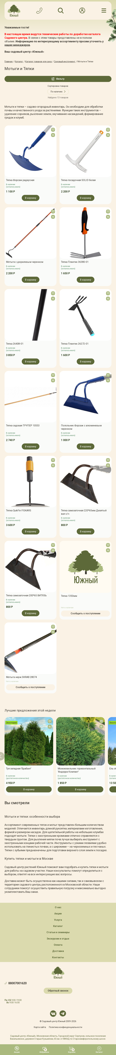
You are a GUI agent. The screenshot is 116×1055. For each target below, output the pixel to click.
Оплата (58, 944)
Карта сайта (40, 1027)
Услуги (58, 919)
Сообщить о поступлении (85, 613)
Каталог (58, 926)
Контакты (58, 957)
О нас (58, 907)
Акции (58, 913)
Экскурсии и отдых (58, 938)
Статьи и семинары (58, 932)
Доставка (58, 951)
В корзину (30, 198)
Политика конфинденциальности (65, 1027)
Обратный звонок (58, 990)
